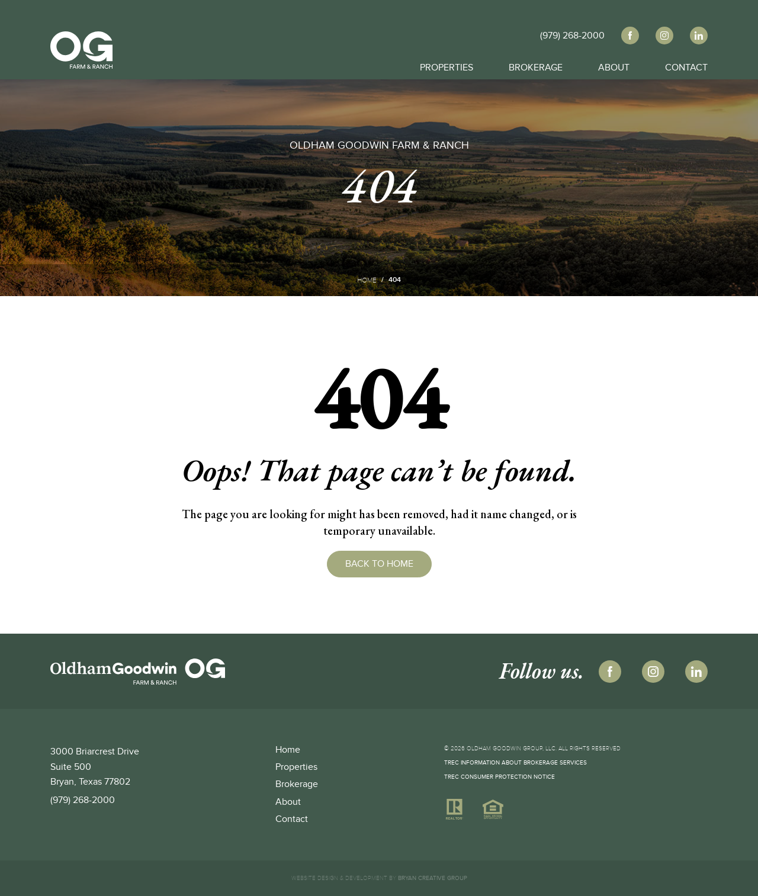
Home (367, 280)
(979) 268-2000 (82, 800)
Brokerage (536, 65)
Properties (446, 65)
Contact (686, 65)
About (613, 65)
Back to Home (379, 564)
